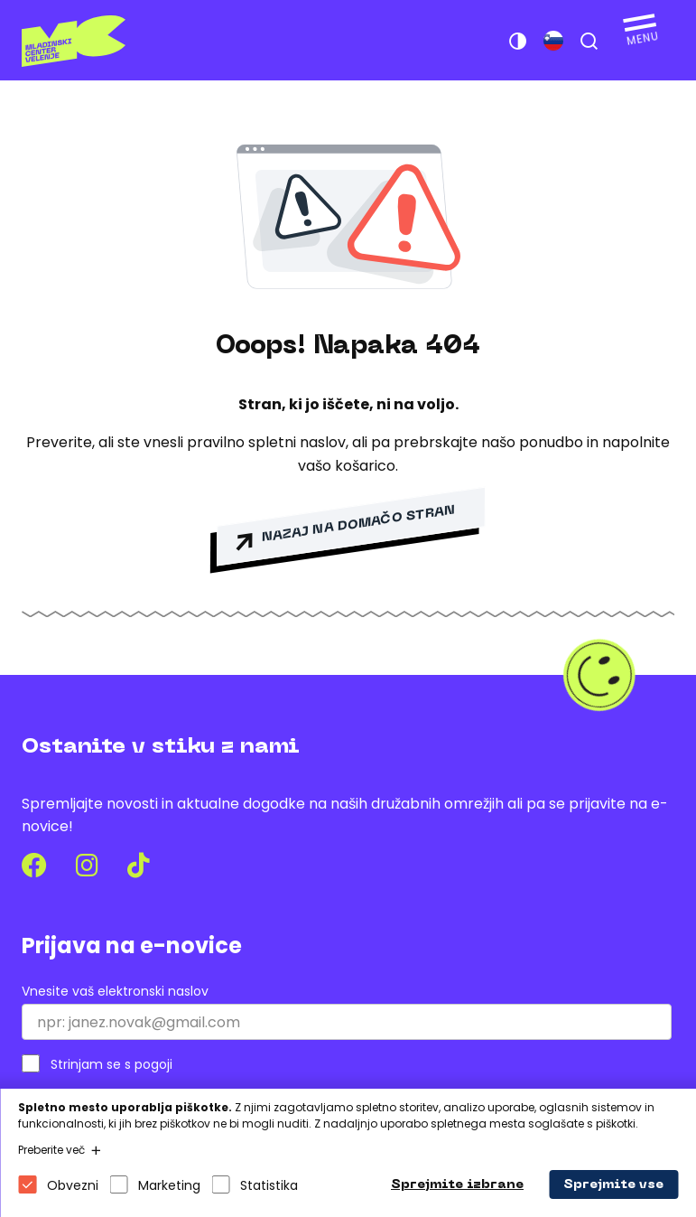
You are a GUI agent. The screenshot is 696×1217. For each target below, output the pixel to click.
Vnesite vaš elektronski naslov (115, 991)
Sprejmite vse (613, 1185)
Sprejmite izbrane (457, 1185)
